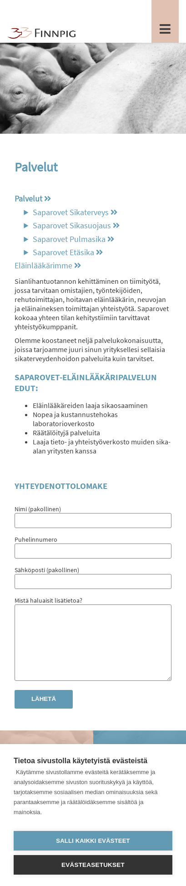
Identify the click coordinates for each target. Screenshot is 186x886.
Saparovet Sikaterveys (71, 212)
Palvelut (28, 199)
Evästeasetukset (93, 864)
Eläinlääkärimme (43, 266)
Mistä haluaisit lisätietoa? (93, 646)
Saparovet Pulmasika (69, 239)
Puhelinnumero (93, 545)
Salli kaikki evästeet (93, 840)
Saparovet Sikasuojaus (72, 226)
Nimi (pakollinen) (93, 514)
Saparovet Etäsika (63, 252)
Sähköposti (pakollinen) (93, 575)
